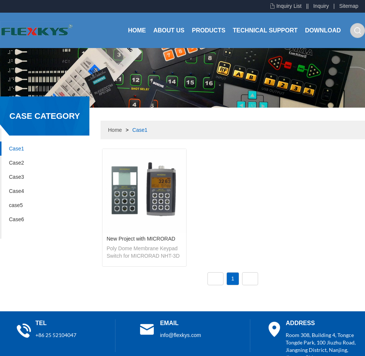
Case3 (16, 177)
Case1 (16, 149)
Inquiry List (289, 6)
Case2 (16, 163)
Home (137, 30)
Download (323, 30)
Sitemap (348, 6)
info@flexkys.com (180, 335)
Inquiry (321, 6)
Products (208, 30)
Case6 (16, 219)
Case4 (16, 191)
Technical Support (265, 30)
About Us (169, 30)
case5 (16, 205)
